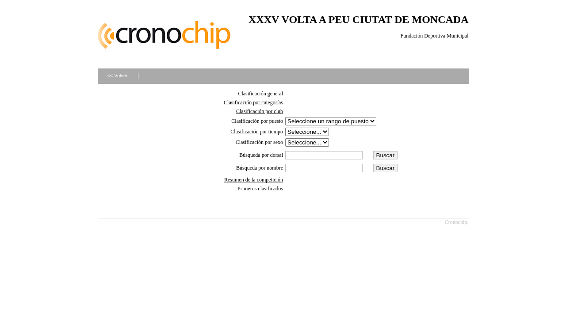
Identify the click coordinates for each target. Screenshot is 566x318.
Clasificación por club (259, 111)
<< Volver (117, 75)
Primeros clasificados (260, 189)
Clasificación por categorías (253, 102)
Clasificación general (260, 94)
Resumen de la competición (253, 180)
